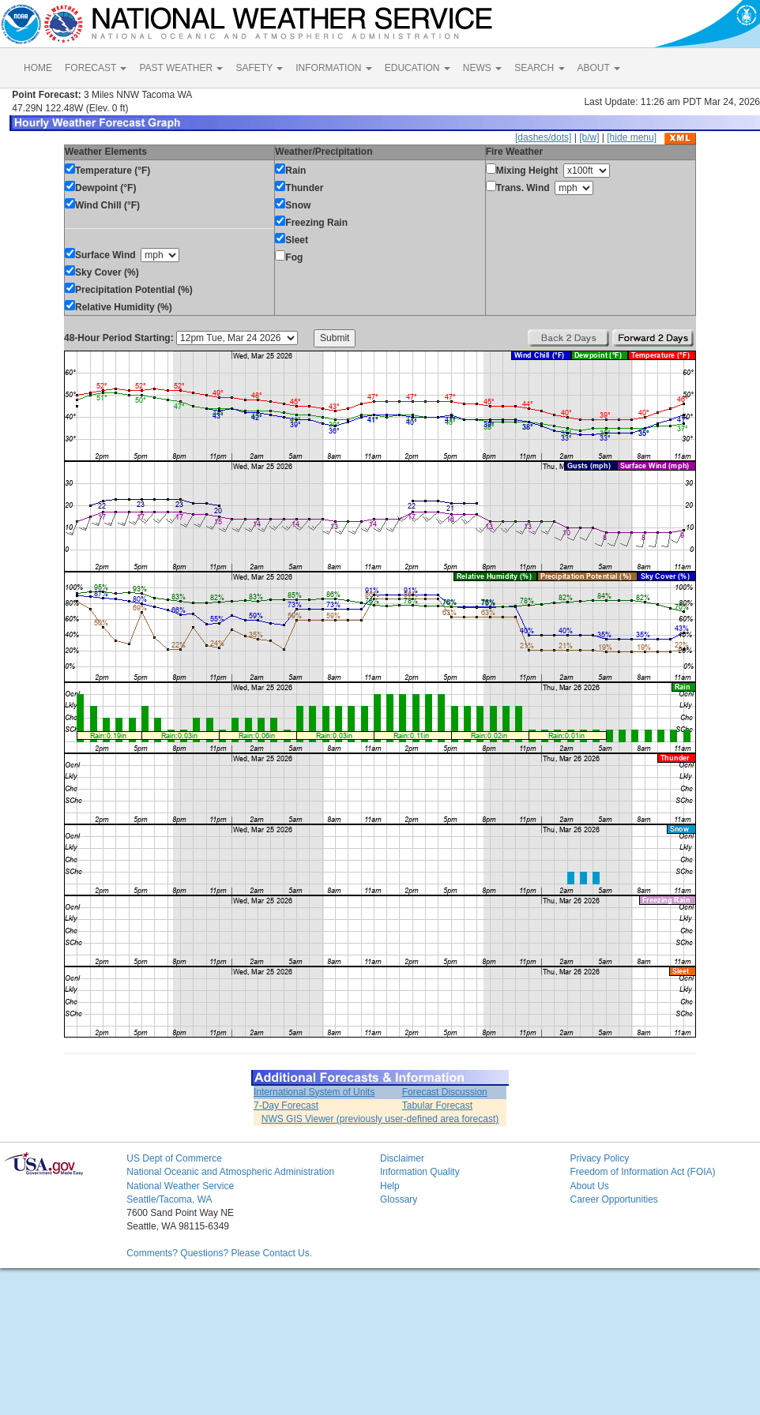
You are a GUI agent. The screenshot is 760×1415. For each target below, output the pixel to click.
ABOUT (599, 67)
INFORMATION (333, 67)
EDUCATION (417, 67)
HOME (38, 67)
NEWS (482, 67)
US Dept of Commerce (174, 1158)
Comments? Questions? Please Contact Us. (219, 1253)
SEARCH (539, 67)
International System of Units (314, 1092)
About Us (589, 1186)
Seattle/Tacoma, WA (169, 1199)
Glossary (398, 1199)
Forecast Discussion (444, 1092)
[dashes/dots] (543, 137)
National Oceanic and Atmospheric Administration (230, 1171)
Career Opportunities (613, 1199)
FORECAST (95, 67)
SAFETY (259, 67)
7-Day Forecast (286, 1105)
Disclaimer (402, 1158)
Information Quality (420, 1171)
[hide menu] (632, 137)
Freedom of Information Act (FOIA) (642, 1171)
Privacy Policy (599, 1158)
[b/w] (589, 137)
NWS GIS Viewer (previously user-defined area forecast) (380, 1118)
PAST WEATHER (181, 67)
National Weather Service (180, 1186)
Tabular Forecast (437, 1105)
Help (390, 1186)
